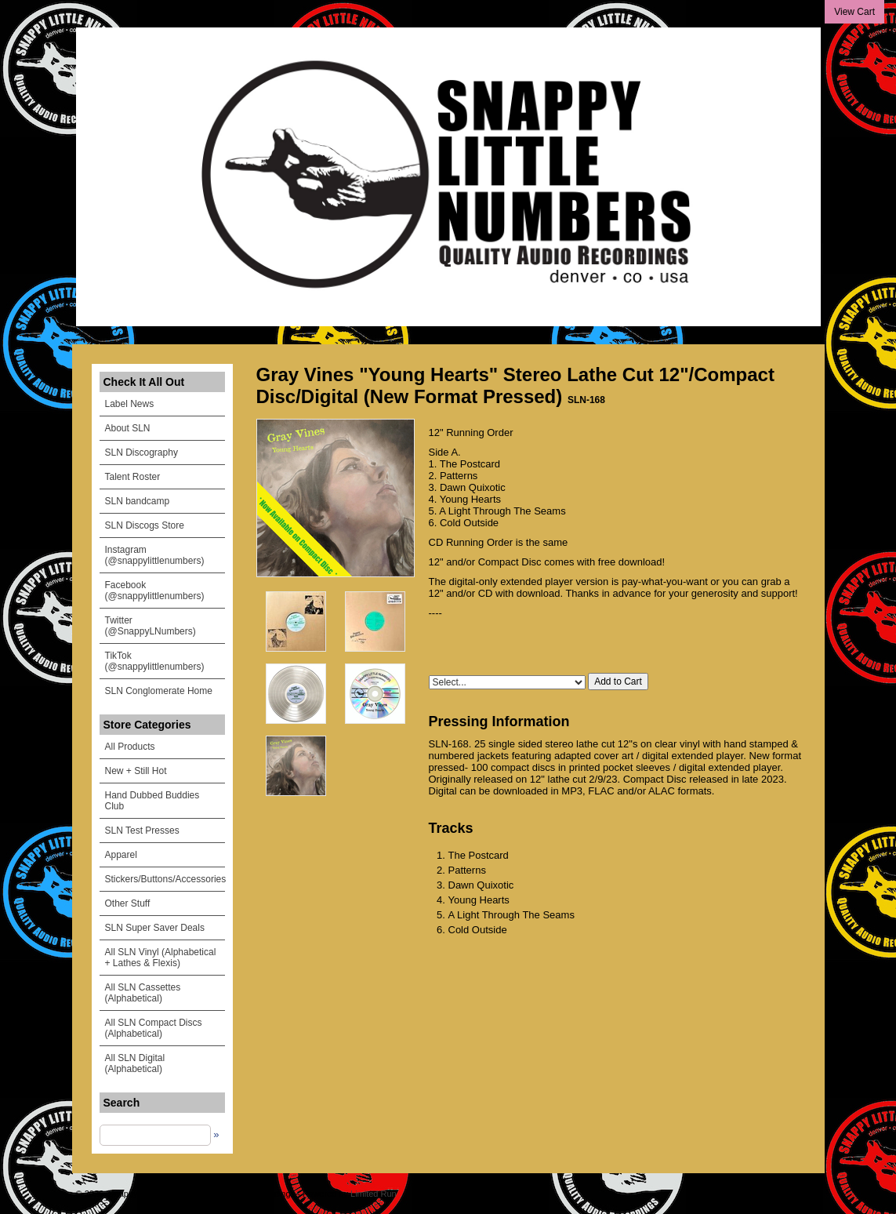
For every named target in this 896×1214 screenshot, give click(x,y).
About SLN (128, 428)
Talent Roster (133, 476)
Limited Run (373, 1193)
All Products (130, 746)
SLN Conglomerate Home (158, 690)
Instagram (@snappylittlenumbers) (155, 555)
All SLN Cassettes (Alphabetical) (143, 993)
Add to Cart (618, 681)
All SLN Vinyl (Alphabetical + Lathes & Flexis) (160, 958)
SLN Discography (141, 452)
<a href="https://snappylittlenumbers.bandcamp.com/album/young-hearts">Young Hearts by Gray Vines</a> (617, 643)
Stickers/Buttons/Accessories (165, 879)
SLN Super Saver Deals (155, 927)
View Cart (854, 11)
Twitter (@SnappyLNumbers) (150, 626)
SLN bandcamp (137, 501)
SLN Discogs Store (144, 525)
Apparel (121, 854)
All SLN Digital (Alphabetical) (135, 1063)
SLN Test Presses (142, 830)
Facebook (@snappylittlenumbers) (155, 591)
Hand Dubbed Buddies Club (152, 801)
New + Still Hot (136, 770)
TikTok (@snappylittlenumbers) (155, 661)
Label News (129, 403)
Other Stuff (128, 903)
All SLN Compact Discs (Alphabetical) (153, 1028)
